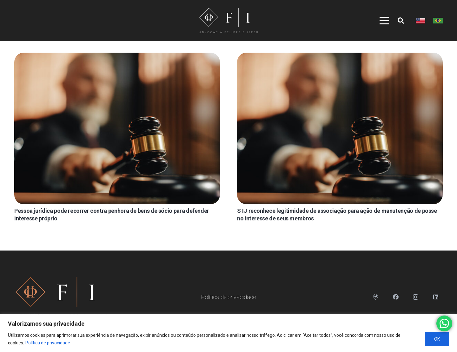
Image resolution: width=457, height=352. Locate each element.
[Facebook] (395, 297)
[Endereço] (375, 297)
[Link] (228, 20)
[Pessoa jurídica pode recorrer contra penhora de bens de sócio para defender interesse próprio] (117, 128)
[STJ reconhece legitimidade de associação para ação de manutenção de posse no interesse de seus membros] (340, 128)
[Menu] (381, 21)
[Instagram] (415, 297)
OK (437, 339)
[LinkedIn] (435, 297)
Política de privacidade (47, 342)
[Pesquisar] (401, 21)
